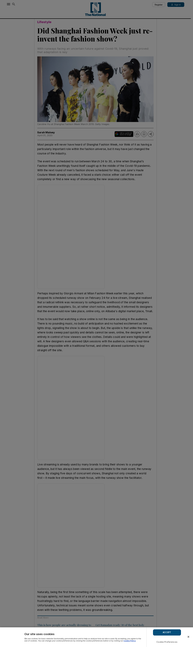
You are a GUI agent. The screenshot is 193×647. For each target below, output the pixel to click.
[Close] (188, 637)
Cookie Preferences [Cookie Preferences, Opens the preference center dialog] (166, 642)
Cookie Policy (129, 641)
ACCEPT (167, 632)
